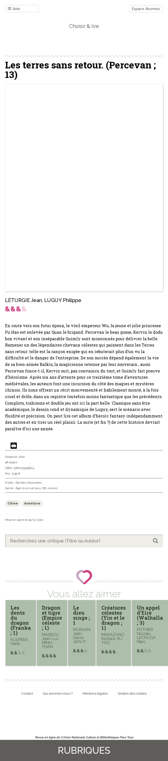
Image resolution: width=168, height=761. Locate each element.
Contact (27, 693)
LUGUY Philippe (62, 300)
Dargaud (11, 456)
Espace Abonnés (146, 9)
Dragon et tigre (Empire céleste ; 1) (52, 617)
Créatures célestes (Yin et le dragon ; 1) (113, 617)
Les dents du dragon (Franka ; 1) (21, 620)
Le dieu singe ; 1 (81, 615)
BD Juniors (50, 488)
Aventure (32, 503)
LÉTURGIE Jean (23, 300)
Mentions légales (95, 693)
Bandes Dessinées (29, 482)
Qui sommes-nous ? (58, 693)
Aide (14, 9)
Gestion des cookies (132, 693)
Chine (13, 503)
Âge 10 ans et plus (28, 488)
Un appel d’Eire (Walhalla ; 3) (150, 615)
